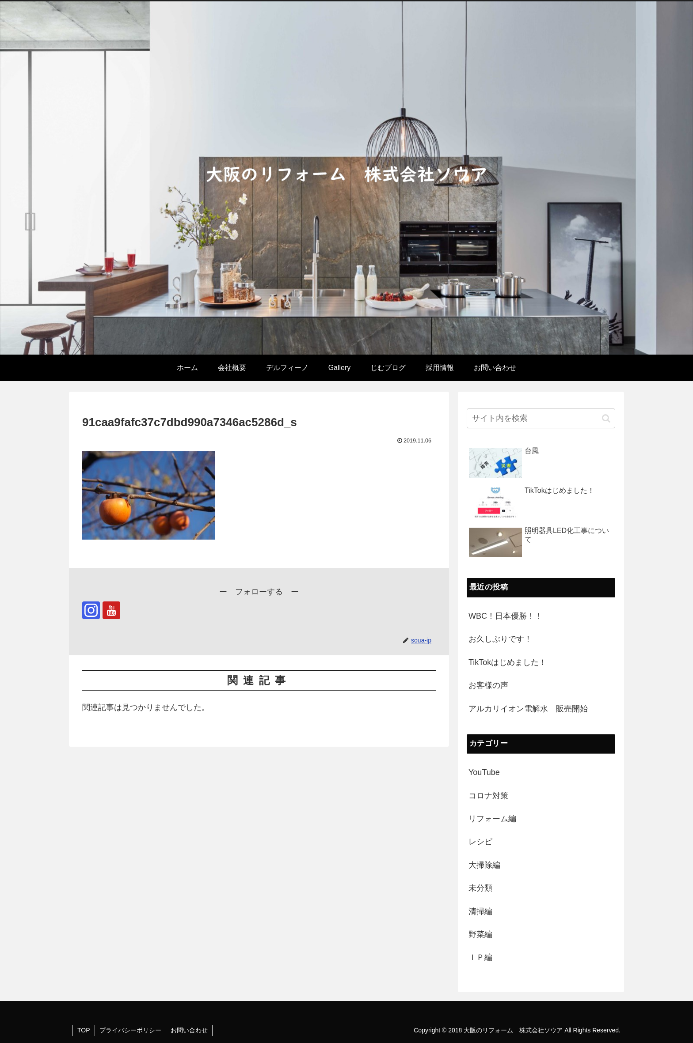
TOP (83, 1030)
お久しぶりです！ (500, 639)
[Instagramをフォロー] (91, 610)
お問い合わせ (189, 1030)
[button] (606, 418)
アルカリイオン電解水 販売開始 (528, 708)
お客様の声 (488, 685)
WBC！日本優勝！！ (505, 616)
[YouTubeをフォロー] (111, 610)
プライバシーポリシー (130, 1030)
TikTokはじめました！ (507, 662)
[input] (541, 418)
